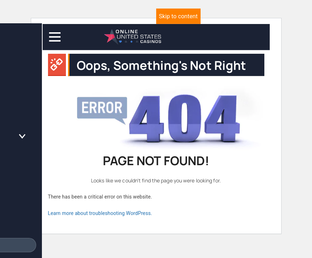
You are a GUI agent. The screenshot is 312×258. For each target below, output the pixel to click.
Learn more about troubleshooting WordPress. (100, 213)
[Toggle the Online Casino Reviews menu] (22, 136)
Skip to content (178, 16)
